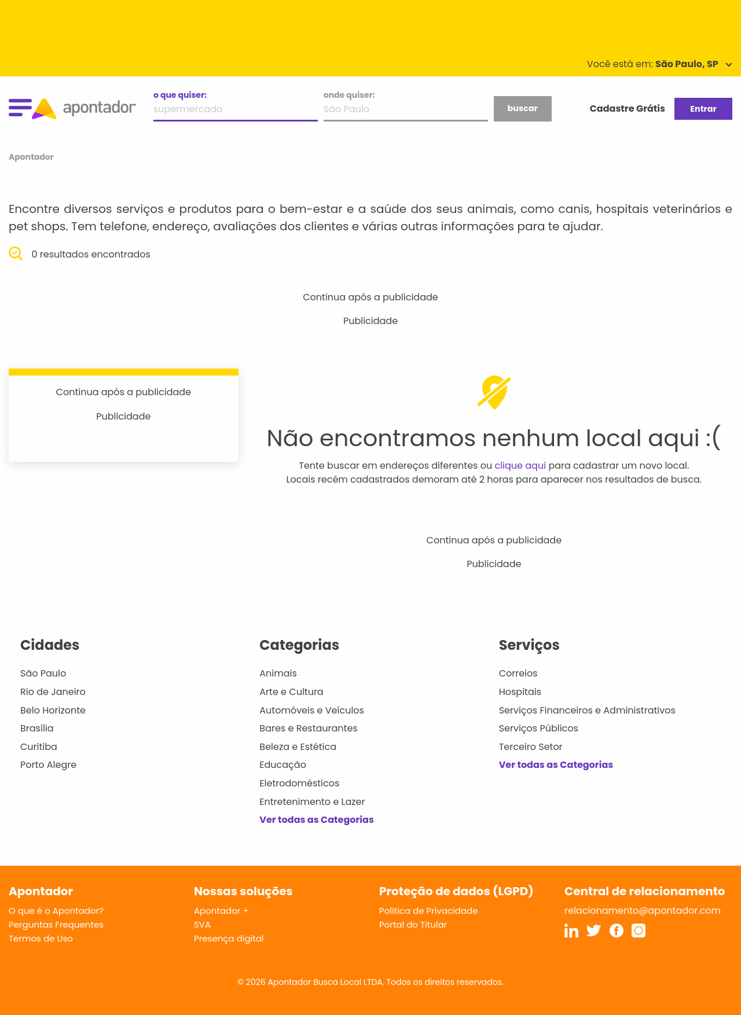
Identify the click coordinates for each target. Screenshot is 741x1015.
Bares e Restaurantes (308, 728)
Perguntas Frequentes (56, 924)
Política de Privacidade (428, 910)
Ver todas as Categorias (316, 819)
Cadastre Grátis (627, 108)
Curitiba (38, 746)
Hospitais (520, 691)
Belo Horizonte (53, 710)
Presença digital (229, 938)
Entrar (703, 109)
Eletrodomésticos (299, 783)
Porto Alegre (48, 764)
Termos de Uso (41, 938)
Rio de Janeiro (53, 691)
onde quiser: (349, 95)
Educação (282, 764)
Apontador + (221, 910)
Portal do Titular (413, 924)
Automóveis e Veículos (311, 710)
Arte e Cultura (291, 691)
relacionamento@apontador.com (642, 910)
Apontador (31, 157)
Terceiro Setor (531, 746)
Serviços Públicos (538, 728)
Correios (518, 673)
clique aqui (520, 465)
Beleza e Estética (297, 746)
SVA (202, 924)
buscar (522, 108)
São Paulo (43, 673)
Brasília (37, 728)
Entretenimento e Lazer (312, 801)
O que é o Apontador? (56, 910)
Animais (278, 673)
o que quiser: (180, 95)
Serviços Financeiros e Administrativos (587, 710)
